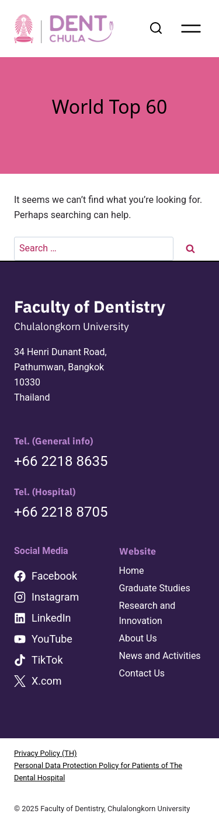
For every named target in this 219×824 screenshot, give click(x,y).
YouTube (52, 639)
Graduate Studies (154, 588)
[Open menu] (191, 29)
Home (131, 570)
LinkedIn (51, 618)
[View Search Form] (156, 28)
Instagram (55, 597)
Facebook (54, 576)
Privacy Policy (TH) (45, 753)
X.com (47, 681)
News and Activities (160, 655)
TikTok (47, 660)
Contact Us (142, 673)
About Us (138, 638)
